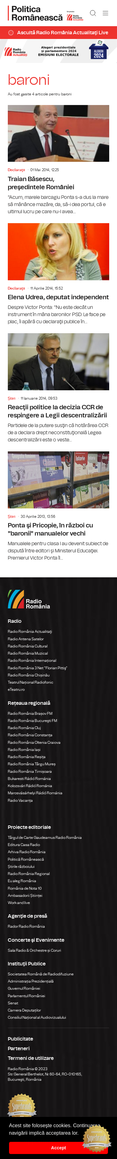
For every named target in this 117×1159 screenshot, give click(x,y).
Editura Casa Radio (24, 845)
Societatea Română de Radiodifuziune (41, 974)
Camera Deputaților (24, 1010)
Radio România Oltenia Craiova (34, 742)
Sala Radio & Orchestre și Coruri (34, 950)
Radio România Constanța (30, 735)
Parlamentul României (26, 996)
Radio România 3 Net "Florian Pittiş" (37, 668)
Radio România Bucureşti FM (32, 721)
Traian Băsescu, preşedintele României (58, 160)
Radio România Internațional (32, 660)
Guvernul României (24, 988)
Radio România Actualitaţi (30, 631)
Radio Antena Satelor (26, 639)
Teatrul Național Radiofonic (30, 682)
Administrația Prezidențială (31, 981)
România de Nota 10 (25, 888)
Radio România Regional (29, 874)
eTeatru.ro (16, 689)
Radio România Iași (24, 750)
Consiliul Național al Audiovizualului (37, 1017)
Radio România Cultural (27, 646)
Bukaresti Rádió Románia (29, 779)
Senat (13, 1003)
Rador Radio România (26, 926)
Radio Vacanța (20, 800)
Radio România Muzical (28, 653)
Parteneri (19, 1048)
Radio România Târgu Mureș (32, 764)
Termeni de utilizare (31, 1058)
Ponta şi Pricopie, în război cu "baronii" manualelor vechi (58, 506)
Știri (11, 398)
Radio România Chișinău (29, 675)
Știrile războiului (21, 866)
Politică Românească (26, 859)
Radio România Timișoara (30, 771)
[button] (81, 1133)
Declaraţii (16, 170)
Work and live (19, 903)
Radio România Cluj (24, 728)
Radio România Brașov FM (30, 713)
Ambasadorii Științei (25, 895)
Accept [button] (58, 1147)
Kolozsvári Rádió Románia (30, 786)
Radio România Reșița (27, 757)
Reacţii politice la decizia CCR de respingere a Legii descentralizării (58, 388)
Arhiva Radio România (27, 852)
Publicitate (20, 1038)
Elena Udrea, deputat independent (58, 274)
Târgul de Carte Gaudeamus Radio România (45, 837)
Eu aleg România (22, 881)
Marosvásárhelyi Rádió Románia (35, 793)
